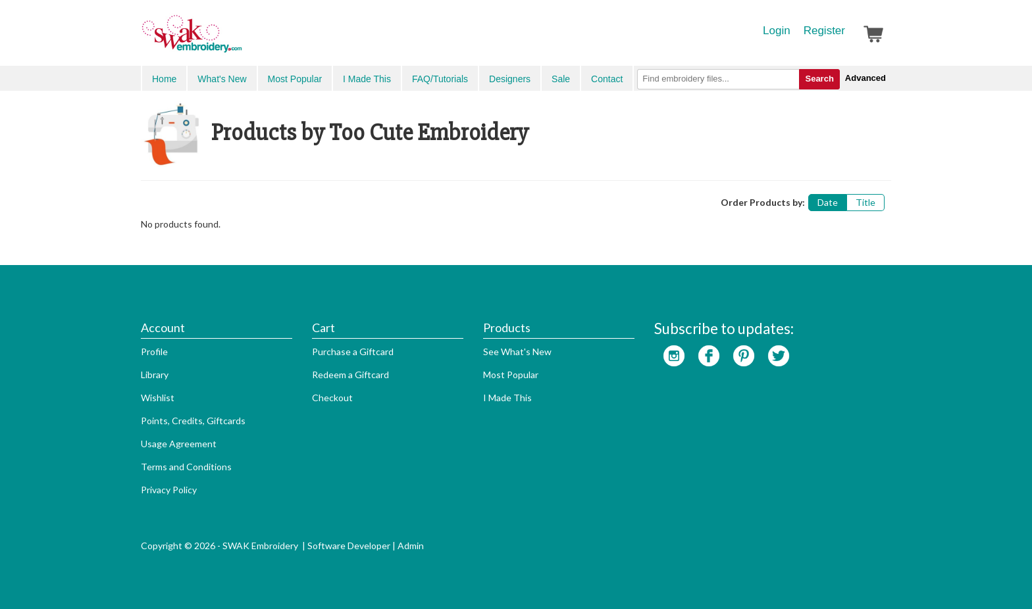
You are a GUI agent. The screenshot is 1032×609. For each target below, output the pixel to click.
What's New (221, 79)
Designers (509, 79)
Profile (154, 351)
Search (819, 79)
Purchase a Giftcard (353, 351)
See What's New (517, 351)
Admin (411, 545)
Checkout (332, 397)
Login (776, 30)
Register (824, 30)
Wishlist (157, 397)
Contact (607, 79)
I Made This (367, 79)
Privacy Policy (169, 489)
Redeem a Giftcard (350, 374)
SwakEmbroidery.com (239, 39)
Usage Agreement (179, 443)
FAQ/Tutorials (440, 79)
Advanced (865, 78)
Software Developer (348, 545)
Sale (561, 79)
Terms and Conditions (186, 466)
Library (154, 374)
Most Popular (295, 79)
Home (164, 79)
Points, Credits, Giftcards (193, 420)
